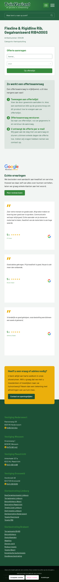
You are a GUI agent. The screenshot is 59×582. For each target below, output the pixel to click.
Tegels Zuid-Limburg (13, 507)
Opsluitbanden (10, 537)
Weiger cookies (32, 577)
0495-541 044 (12, 428)
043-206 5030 (12, 484)
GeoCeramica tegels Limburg (16, 495)
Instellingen (45, 577)
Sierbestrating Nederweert (15, 514)
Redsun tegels (10, 547)
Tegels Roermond (11, 517)
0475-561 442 (12, 447)
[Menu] (51, 5)
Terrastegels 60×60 (12, 531)
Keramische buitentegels (14, 553)
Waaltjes (8, 540)
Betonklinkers (10, 534)
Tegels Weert (9, 550)
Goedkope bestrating (13, 556)
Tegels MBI (8, 520)
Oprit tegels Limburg (13, 511)
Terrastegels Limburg (13, 498)
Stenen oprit (9, 543)
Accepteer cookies (16, 577)
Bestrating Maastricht (13, 504)
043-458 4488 (12, 464)
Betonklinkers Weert (13, 501)
